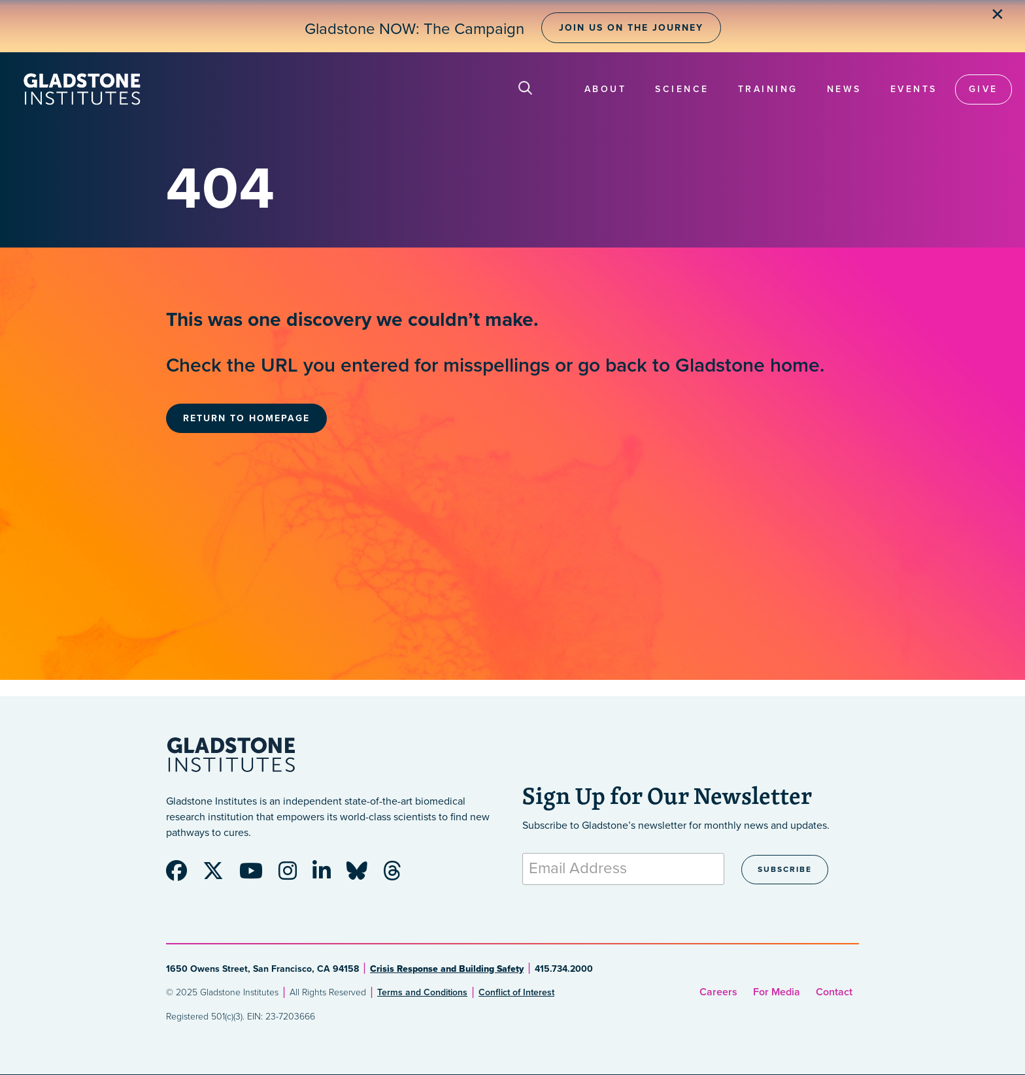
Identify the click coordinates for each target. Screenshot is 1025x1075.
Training (768, 89)
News (844, 89)
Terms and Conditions (422, 992)
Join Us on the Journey (631, 27)
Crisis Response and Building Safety (447, 968)
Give (983, 89)
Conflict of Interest (516, 992)
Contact (834, 992)
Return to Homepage (246, 418)
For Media (776, 992)
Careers (718, 992)
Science (682, 89)
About (605, 89)
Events (913, 89)
